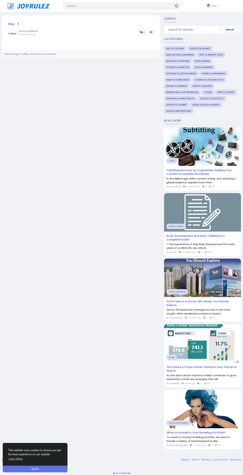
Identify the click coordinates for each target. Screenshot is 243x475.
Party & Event (226, 92)
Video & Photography (206, 104)
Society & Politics (211, 98)
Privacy (206, 459)
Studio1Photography (178, 445)
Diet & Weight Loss (211, 54)
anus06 (173, 252)
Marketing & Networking (182, 92)
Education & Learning (180, 54)
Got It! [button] (35, 469)
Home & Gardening (213, 73)
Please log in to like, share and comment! (30, 54)
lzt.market (121, 473)
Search (230, 29)
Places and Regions (178, 111)
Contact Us (220, 459)
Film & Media (202, 61)
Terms (195, 459)
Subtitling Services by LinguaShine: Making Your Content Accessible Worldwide (199, 172)
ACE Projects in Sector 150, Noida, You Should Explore (197, 303)
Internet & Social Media (181, 73)
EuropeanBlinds (28, 31)
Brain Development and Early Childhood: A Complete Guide (196, 238)
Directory (235, 459)
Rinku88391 (174, 383)
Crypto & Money (200, 48)
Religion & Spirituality (180, 98)
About (185, 459)
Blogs (11, 24)
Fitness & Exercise (177, 67)
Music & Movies (202, 86)
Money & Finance (176, 86)
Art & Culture (175, 48)
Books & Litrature (177, 61)
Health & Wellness (177, 79)
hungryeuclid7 (176, 317)
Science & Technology (209, 79)
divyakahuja (175, 186)
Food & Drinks (204, 67)
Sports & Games (176, 104)
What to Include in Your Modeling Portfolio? (196, 432)
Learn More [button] (15, 458)
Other (208, 92)
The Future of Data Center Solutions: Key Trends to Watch (202, 369)
